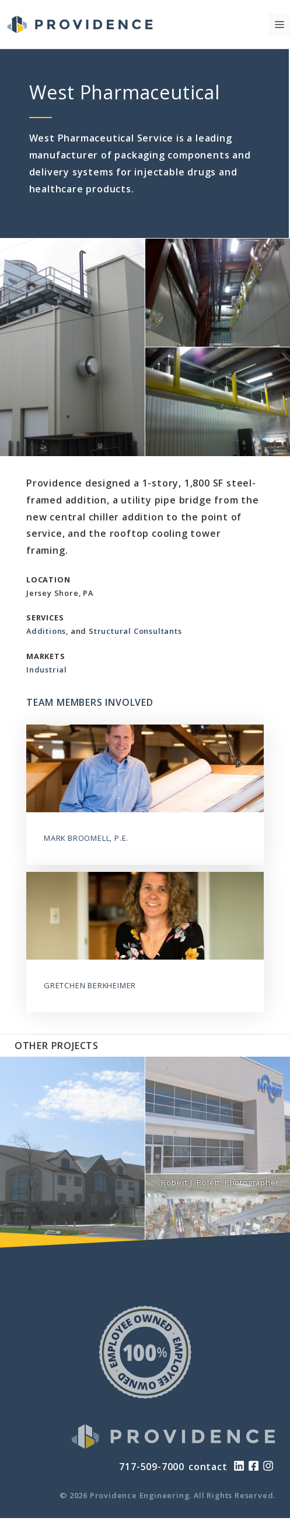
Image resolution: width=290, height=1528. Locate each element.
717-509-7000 (151, 1466)
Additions (46, 631)
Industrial (46, 669)
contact (208, 1466)
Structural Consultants (135, 631)
